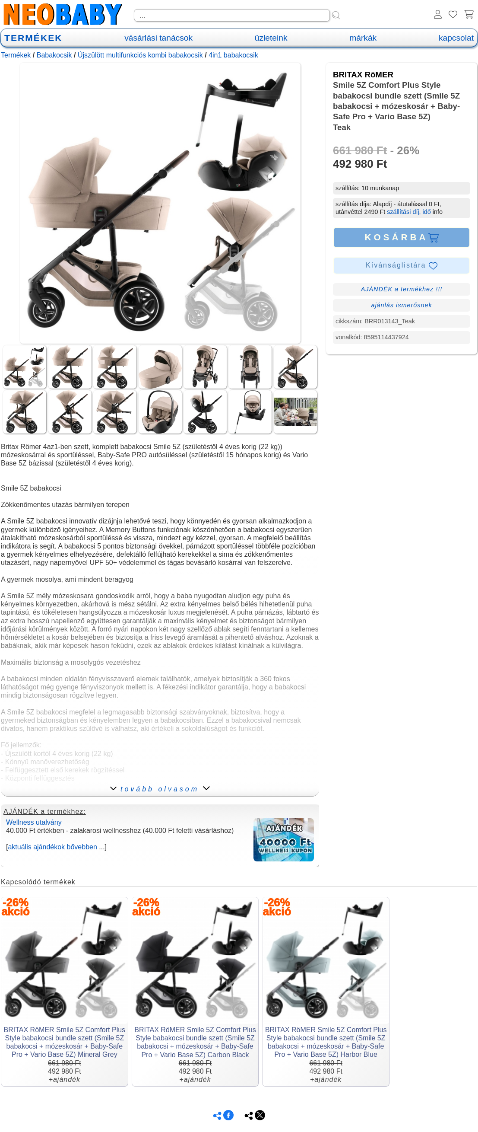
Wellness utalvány (34, 822)
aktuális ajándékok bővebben (52, 847)
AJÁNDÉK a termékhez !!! (402, 289)
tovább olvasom (160, 789)
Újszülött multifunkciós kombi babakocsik (140, 55)
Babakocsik (54, 55)
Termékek (16, 55)
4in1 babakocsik (233, 55)
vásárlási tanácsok (158, 37)
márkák (363, 37)
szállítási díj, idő (409, 211)
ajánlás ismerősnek (401, 305)
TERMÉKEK (33, 38)
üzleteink (271, 37)
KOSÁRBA (401, 237)
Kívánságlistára (401, 265)
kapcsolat (456, 37)
